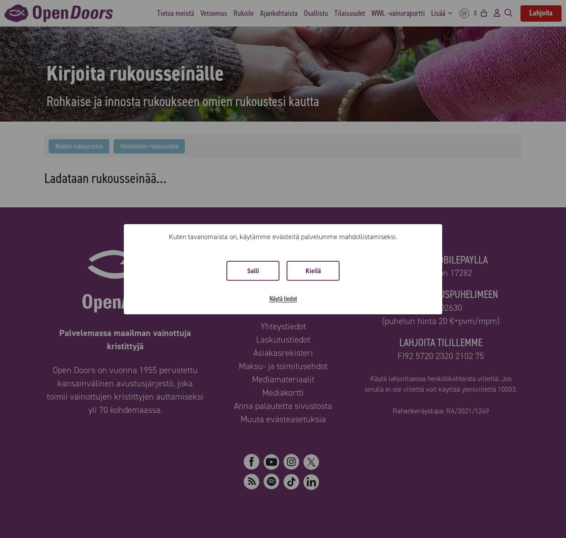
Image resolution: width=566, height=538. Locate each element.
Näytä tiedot (283, 298)
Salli (253, 270)
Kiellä (313, 270)
